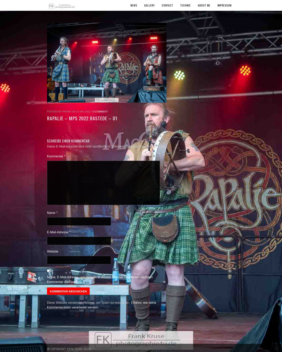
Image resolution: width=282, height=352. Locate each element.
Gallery (149, 5)
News (133, 5)
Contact (167, 5)
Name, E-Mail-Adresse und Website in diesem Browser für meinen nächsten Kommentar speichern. (100, 279)
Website (52, 251)
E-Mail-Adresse (58, 232)
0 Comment (100, 111)
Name (52, 212)
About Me (204, 5)
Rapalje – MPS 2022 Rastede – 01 (82, 118)
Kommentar (56, 156)
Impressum (224, 5)
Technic (185, 5)
